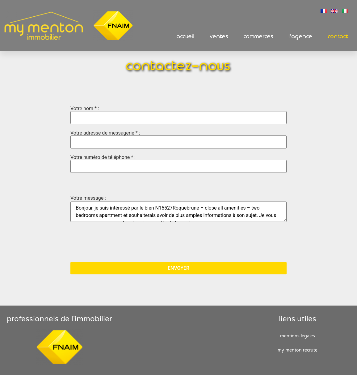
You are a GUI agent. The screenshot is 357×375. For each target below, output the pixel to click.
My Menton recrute (297, 350)
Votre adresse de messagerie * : (178, 139)
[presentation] (117, 243)
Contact (338, 36)
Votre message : (88, 198)
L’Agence (301, 36)
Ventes (219, 36)
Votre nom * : (178, 115)
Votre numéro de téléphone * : (178, 164)
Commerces (258, 36)
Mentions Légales (297, 336)
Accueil (185, 36)
